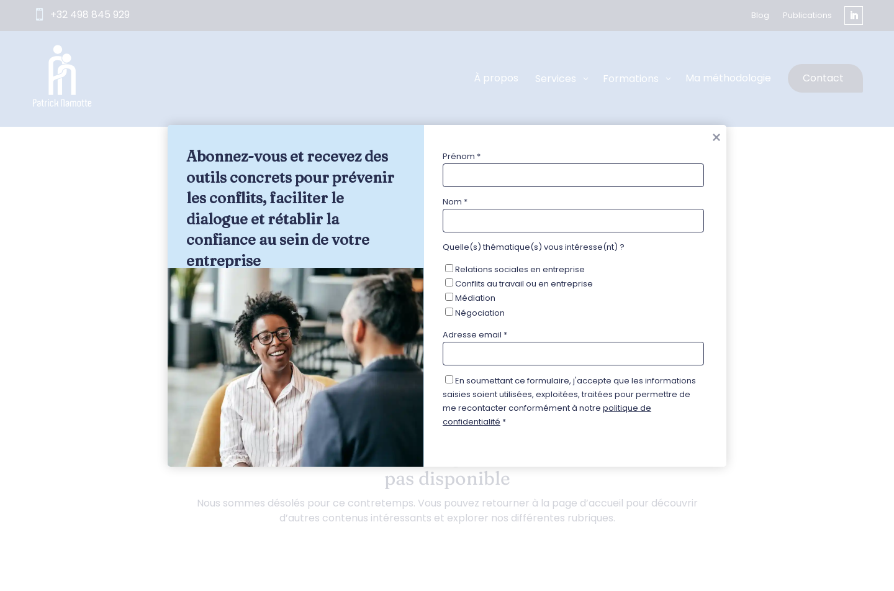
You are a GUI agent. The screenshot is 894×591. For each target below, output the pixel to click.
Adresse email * (475, 334)
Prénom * (462, 156)
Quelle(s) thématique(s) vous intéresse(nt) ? (534, 247)
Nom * (455, 202)
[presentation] (537, 461)
